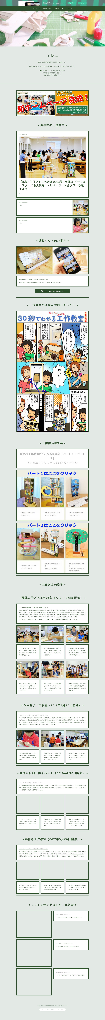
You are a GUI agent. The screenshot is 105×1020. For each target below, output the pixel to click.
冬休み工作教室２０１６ (63, 979)
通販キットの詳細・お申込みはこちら (52, 298)
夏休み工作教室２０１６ (63, 921)
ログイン (82, 3)
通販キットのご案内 (59, 8)
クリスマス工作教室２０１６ (64, 950)
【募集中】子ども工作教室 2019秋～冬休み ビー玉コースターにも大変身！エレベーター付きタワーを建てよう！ (52, 190)
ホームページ (36, 8)
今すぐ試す (72, 3)
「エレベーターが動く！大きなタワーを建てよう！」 (33, 722)
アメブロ (70, 8)
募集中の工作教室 (47, 8)
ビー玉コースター (77, 861)
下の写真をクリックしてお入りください (52, 470)
